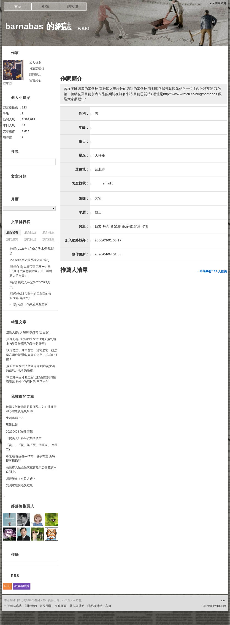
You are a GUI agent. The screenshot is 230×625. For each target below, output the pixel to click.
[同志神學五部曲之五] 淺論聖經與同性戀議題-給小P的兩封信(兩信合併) (31, 380)
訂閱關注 (35, 74)
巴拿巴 (7, 83)
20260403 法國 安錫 (19, 431)
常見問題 (46, 606)
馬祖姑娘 (12, 424)
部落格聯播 (21, 586)
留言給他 (35, 80)
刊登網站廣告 (13, 606)
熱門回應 (30, 239)
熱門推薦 (48, 239)
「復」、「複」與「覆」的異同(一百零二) (31, 447)
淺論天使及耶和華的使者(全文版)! (28, 332)
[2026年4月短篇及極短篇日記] (29, 260)
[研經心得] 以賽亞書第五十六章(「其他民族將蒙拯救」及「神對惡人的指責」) (31, 271)
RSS (7, 586)
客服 (108, 606)
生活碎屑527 (14, 418)
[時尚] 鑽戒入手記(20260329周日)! (30, 285)
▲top (223, 600)
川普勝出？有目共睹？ (21, 478)
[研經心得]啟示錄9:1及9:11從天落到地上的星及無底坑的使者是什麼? (31, 341)
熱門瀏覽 (12, 239)
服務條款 (61, 606)
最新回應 (30, 232)
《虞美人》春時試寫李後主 (24, 438)
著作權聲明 (77, 606)
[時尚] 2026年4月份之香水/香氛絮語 (32, 251)
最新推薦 (48, 232)
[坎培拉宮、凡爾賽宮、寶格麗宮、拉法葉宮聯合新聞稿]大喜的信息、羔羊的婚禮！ (31, 355)
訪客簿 (72, 6)
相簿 (45, 6)
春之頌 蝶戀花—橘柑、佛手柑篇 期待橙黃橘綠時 (30, 459)
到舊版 (83, 28)
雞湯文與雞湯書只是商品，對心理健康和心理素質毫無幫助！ (31, 409)
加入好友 (35, 62)
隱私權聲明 (94, 606)
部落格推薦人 (22, 506)
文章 (18, 6)
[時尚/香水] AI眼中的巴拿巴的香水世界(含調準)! (30, 296)
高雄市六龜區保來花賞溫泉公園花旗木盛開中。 (31, 470)
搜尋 (52, 162)
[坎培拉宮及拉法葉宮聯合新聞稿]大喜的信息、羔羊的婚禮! (30, 368)
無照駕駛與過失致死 (19, 485)
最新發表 (12, 232)
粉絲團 (8, 621)
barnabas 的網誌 (38, 26)
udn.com (221, 605)
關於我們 (31, 606)
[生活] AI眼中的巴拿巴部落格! (29, 304)
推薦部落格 (36, 68)
